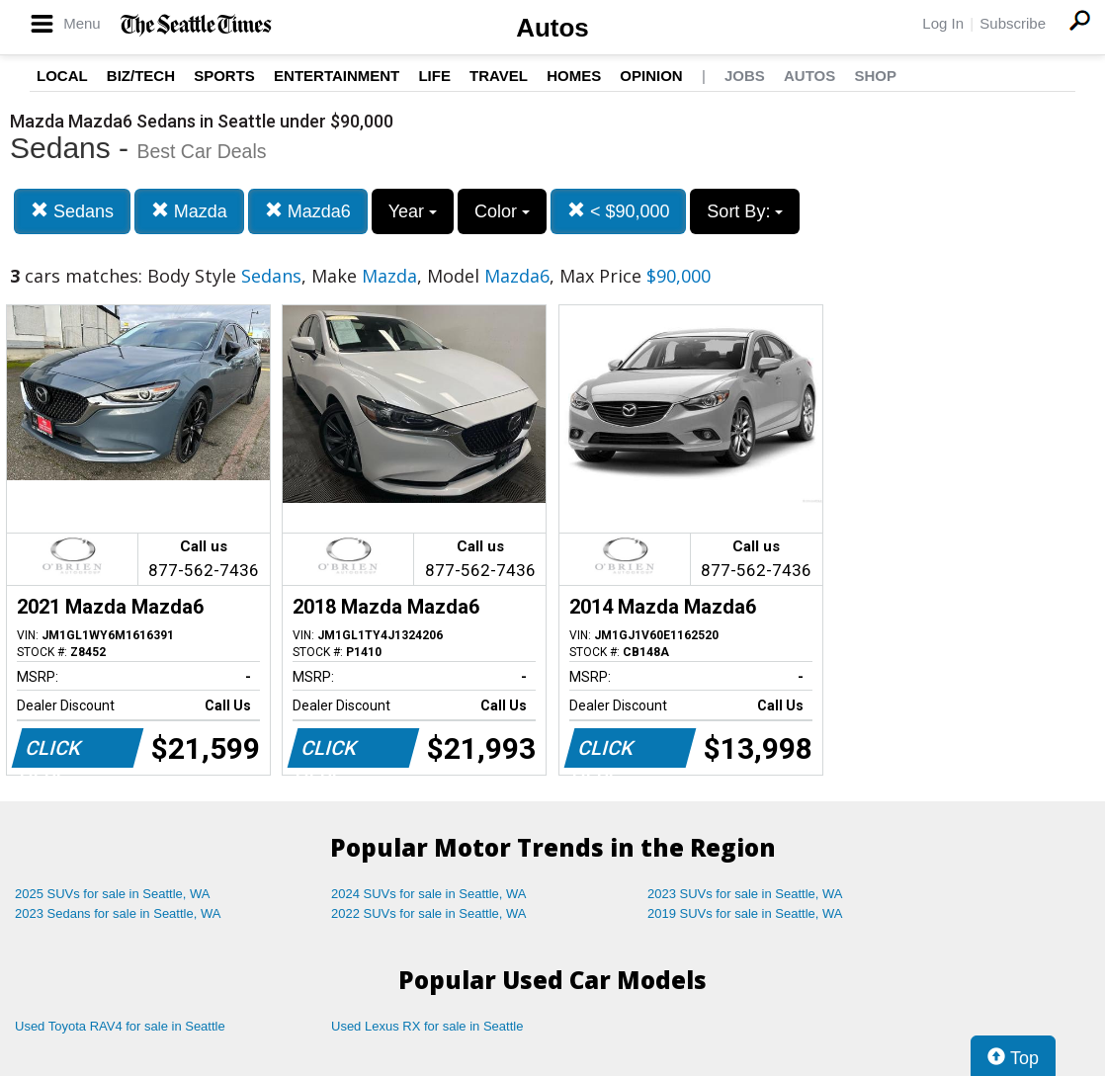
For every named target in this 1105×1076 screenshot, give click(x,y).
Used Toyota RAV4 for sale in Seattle (120, 1026)
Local (62, 75)
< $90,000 (618, 211)
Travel (498, 75)
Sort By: (745, 211)
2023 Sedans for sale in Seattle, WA (117, 913)
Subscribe (1012, 23)
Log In (943, 23)
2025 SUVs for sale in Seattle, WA (113, 893)
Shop (875, 75)
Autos (552, 27)
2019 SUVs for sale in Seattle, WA (745, 913)
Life (434, 75)
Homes (574, 75)
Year (412, 211)
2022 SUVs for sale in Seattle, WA (429, 913)
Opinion (651, 75)
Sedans (72, 211)
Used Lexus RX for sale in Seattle (427, 1026)
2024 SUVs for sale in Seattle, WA (429, 893)
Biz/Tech (141, 75)
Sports (224, 75)
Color (502, 211)
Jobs (744, 75)
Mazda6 (308, 211)
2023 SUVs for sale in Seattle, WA (745, 893)
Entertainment (336, 75)
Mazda (189, 211)
